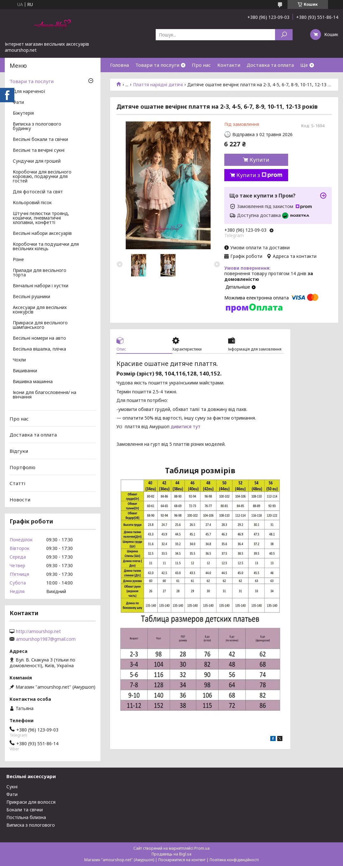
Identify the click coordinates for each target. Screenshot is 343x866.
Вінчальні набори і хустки (40, 286)
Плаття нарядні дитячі (158, 85)
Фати (18, 102)
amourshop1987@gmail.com (46, 639)
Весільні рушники (31, 296)
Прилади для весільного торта (39, 273)
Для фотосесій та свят (38, 192)
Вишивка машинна (33, 381)
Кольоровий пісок (32, 202)
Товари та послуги (157, 65)
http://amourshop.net (38, 631)
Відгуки (19, 451)
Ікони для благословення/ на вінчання (44, 395)
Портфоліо (22, 467)
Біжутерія (23, 113)
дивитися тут (185, 426)
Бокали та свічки (24, 810)
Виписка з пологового (30, 825)
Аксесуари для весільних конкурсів (40, 310)
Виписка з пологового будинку (37, 126)
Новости (20, 499)
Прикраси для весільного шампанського (40, 325)
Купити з (259, 175)
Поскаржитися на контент (181, 859)
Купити (259, 159)
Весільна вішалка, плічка (39, 349)
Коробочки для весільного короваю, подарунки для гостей (42, 177)
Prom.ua (202, 848)
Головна (119, 65)
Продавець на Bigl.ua (171, 854)
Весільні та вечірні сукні (38, 150)
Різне (18, 259)
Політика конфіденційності (234, 859)
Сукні (12, 787)
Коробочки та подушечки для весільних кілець (46, 246)
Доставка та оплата (270, 65)
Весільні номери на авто (39, 338)
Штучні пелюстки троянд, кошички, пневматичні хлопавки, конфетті (41, 218)
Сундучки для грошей (37, 161)
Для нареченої (29, 91)
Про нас (201, 65)
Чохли (19, 360)
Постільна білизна (26, 817)
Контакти (228, 65)
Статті (17, 483)
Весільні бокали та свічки (40, 139)
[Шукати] (284, 34)
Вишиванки (25, 371)
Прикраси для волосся (31, 802)
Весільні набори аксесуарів (42, 233)
